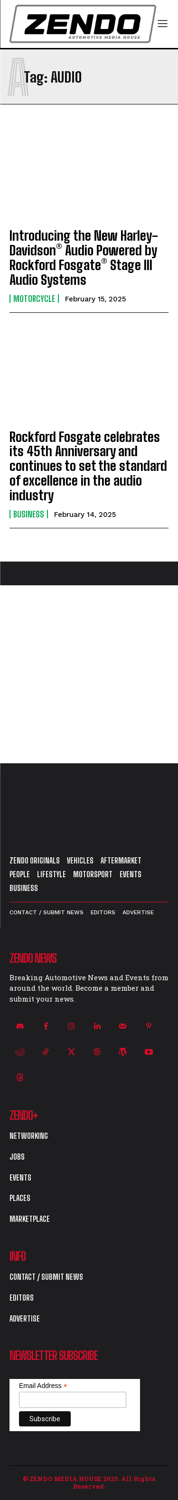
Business (28, 514)
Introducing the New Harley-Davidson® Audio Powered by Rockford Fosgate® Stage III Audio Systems (83, 257)
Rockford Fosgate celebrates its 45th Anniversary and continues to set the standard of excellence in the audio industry (88, 466)
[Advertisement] (89, 674)
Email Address (43, 1385)
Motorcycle (34, 298)
